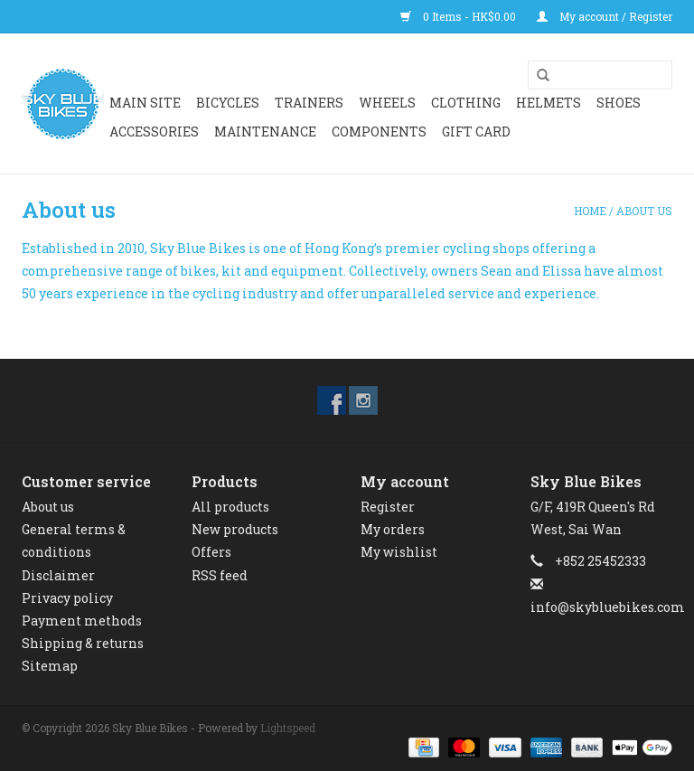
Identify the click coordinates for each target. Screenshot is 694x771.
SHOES (618, 102)
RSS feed (220, 575)
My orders (393, 529)
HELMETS (548, 102)
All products (230, 506)
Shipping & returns (83, 643)
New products (235, 529)
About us (644, 210)
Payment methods (82, 620)
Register (388, 506)
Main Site (145, 102)
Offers (211, 551)
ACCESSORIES (154, 131)
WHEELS (387, 102)
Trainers (309, 102)
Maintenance (265, 131)
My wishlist (399, 551)
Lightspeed (287, 727)
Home (590, 210)
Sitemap (50, 665)
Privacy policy (67, 597)
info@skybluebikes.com (607, 607)
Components (379, 131)
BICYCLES (227, 102)
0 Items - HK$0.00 (459, 16)
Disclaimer (58, 575)
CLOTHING (466, 102)
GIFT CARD (476, 131)
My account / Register (604, 16)
